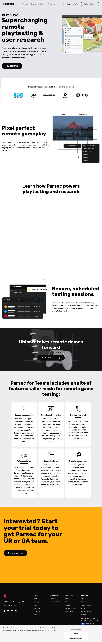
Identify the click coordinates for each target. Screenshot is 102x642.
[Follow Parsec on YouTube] (12, 610)
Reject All (76, 633)
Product (25, 4)
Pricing (33, 4)
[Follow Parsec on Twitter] (8, 611)
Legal (83, 608)
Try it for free (12, 66)
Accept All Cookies (76, 638)
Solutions (42, 4)
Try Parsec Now (90, 4)
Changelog (37, 611)
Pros (35, 605)
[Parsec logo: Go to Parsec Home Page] (8, 4)
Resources (52, 4)
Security (68, 605)
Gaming (36, 602)
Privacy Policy (86, 611)
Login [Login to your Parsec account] (69, 4)
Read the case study (51, 357)
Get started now (15, 553)
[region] (51, 633)
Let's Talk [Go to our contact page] (76, 4)
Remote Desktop (70, 608)
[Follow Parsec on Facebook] (4, 611)
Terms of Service (86, 605)
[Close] (99, 633)
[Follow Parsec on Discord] (16, 611)
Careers (84, 602)
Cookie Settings (76, 629)
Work (35, 598)
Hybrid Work (69, 611)
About (83, 598)
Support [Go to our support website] (68, 598)
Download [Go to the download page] (62, 4)
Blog (66, 602)
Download (37, 615)
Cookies (84, 615)
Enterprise (37, 608)
